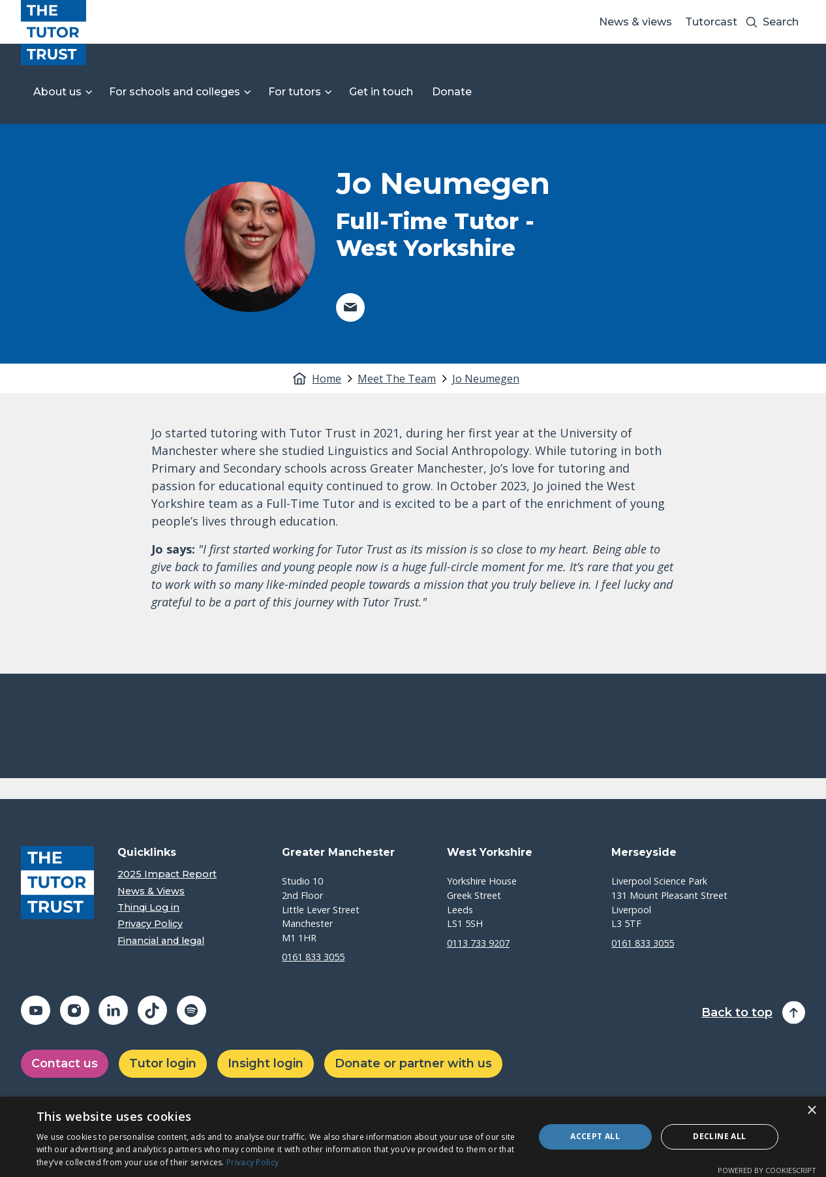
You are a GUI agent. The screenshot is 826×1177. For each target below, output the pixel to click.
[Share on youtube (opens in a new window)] (35, 1010)
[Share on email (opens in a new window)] (350, 307)
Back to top (736, 1013)
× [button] (811, 1111)
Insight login (265, 1063)
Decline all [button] (719, 1136)
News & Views (151, 891)
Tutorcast (711, 22)
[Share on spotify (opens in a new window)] (191, 1010)
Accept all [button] (595, 1136)
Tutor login (162, 1063)
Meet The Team (397, 378)
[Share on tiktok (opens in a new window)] (152, 1010)
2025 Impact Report (167, 874)
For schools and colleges (174, 92)
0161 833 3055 (313, 956)
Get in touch (381, 92)
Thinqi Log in (148, 907)
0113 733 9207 (478, 943)
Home (326, 378)
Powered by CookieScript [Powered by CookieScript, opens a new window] (767, 1170)
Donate (452, 92)
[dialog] (413, 1137)
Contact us (64, 1063)
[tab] (333, 378)
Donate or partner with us (413, 1063)
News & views (635, 22)
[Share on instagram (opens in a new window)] (74, 1010)
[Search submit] (751, 21)
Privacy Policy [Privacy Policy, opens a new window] (252, 1162)
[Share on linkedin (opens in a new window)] (113, 1010)
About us (57, 92)
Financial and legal (160, 941)
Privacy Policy (150, 924)
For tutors (294, 92)
